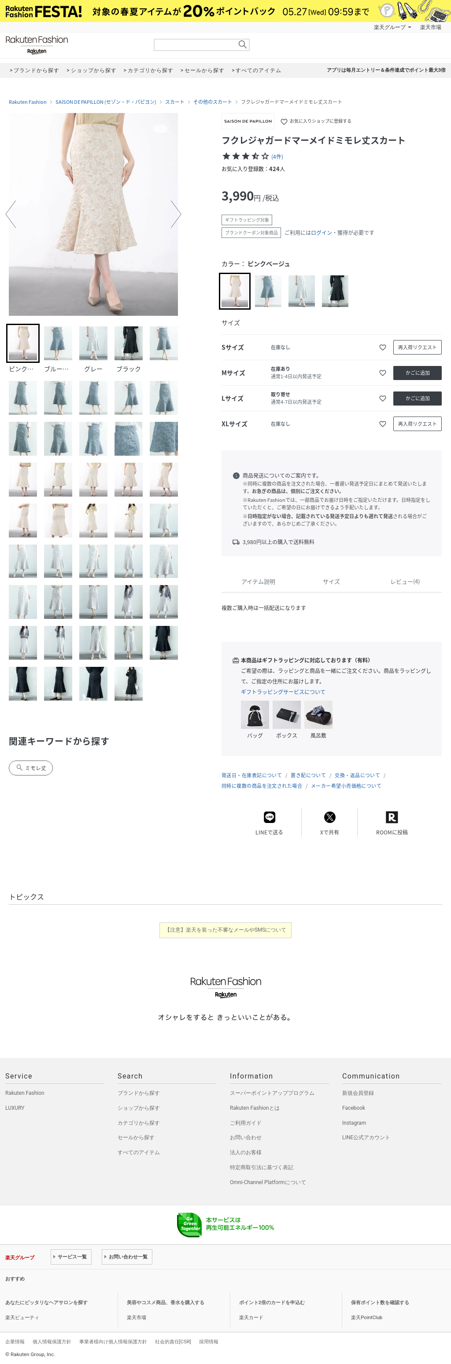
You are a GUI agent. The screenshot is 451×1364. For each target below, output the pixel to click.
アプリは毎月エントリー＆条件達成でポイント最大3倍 (386, 70)
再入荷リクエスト (417, 347)
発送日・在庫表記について (252, 775)
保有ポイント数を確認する (380, 1302)
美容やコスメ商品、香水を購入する (165, 1302)
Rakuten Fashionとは (255, 1108)
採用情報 (208, 1341)
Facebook (353, 1108)
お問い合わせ (246, 1137)
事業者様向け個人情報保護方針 (113, 1341)
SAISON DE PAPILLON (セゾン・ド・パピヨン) (105, 102)
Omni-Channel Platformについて (268, 1182)
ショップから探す (139, 1108)
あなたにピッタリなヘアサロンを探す (46, 1302)
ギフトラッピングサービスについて (283, 692)
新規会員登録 (358, 1093)
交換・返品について (357, 775)
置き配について (308, 775)
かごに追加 (418, 373)
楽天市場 (430, 27)
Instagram (354, 1123)
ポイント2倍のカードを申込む (272, 1302)
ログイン (321, 233)
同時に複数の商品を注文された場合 (262, 786)
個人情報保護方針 (52, 1341)
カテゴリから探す (139, 1123)
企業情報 (15, 1341)
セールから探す (136, 1137)
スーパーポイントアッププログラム (272, 1093)
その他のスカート (212, 102)
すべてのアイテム (139, 1152)
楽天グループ (390, 27)
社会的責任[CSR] (173, 1341)
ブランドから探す (139, 1093)
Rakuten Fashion (73, 45)
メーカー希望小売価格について (346, 786)
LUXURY (15, 1108)
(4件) (277, 157)
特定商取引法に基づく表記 (261, 1167)
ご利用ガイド (246, 1123)
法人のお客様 (246, 1152)
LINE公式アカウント (366, 1137)
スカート (175, 102)
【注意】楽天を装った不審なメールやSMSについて (226, 930)
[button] (10, 214)
